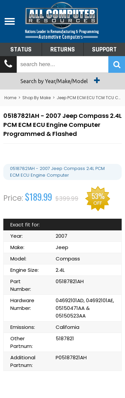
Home (10, 98)
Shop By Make (36, 98)
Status (21, 49)
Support (104, 49)
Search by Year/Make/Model (62, 80)
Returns (62, 49)
